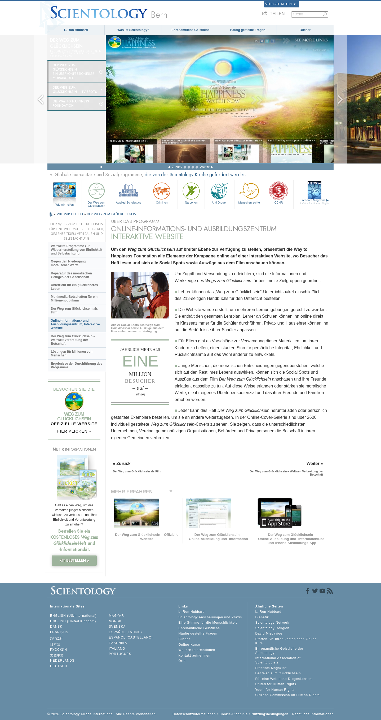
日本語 (55, 644)
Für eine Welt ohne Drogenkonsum (284, 679)
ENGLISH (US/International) (73, 616)
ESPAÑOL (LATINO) (125, 632)
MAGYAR (116, 616)
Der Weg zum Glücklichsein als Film (74, 310)
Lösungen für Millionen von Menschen (71, 353)
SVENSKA (117, 626)
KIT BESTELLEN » (74, 560)
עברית (56, 638)
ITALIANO (117, 648)
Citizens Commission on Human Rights (287, 695)
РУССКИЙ (58, 650)
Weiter (205, 167)
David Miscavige (268, 633)
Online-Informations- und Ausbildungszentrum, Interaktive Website (75, 324)
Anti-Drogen (219, 192)
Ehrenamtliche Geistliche (190, 30)
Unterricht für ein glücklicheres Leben (74, 287)
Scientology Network (272, 622)
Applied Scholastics (128, 192)
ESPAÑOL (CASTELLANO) (131, 637)
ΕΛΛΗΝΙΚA (118, 643)
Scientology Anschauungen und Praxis (210, 617)
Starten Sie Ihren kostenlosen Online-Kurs (286, 641)
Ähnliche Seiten (280, 4)
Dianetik (262, 617)
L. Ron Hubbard (76, 30)
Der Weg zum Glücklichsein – (75, 89)
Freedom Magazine (314, 202)
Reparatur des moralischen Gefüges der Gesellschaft (71, 275)
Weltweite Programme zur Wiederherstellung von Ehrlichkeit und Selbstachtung (76, 249)
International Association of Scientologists (277, 660)
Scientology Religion (272, 628)
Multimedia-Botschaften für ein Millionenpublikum (74, 298)
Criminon (161, 192)
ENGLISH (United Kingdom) (73, 621)
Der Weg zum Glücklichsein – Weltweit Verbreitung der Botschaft (73, 340)
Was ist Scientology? (133, 30)
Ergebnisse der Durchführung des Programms (76, 365)
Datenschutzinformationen (194, 714)
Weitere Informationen (196, 650)
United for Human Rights (275, 684)
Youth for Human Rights (275, 690)
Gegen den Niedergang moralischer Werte (68, 263)
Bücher (305, 30)
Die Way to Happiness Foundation (71, 103)
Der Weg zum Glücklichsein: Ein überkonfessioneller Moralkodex (73, 71)
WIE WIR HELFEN (70, 214)
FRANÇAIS (59, 632)
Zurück (177, 167)
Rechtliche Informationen (313, 714)
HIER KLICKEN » (74, 431)
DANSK (56, 626)
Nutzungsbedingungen (269, 714)
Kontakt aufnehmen (194, 655)
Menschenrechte (249, 192)
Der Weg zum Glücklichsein (96, 194)
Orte (181, 661)
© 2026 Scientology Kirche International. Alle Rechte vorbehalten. (102, 714)
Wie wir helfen (64, 204)
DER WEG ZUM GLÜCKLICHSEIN (111, 214)
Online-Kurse (189, 644)
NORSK (115, 621)
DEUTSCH (58, 666)
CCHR (278, 192)
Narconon (191, 192)
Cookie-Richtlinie (233, 714)
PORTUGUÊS (120, 654)
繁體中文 (57, 655)
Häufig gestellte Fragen (247, 30)
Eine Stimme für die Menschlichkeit (207, 622)
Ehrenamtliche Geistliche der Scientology (279, 651)
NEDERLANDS (62, 660)
